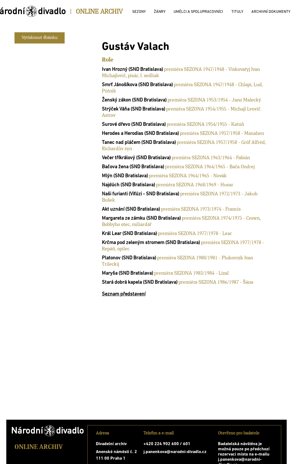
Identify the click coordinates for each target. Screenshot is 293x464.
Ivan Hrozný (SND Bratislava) (132, 69)
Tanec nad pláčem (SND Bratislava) (139, 142)
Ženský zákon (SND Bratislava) (134, 100)
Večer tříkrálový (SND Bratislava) (136, 158)
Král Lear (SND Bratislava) (129, 233)
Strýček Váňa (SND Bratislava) (133, 109)
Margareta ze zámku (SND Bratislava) (141, 218)
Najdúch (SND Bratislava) (128, 185)
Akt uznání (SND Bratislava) (131, 209)
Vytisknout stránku (40, 38)
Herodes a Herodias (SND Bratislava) (140, 133)
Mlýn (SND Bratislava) (125, 176)
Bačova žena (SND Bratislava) (133, 167)
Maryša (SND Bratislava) (127, 273)
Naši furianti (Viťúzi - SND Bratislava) (140, 194)
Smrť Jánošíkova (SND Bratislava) (137, 85)
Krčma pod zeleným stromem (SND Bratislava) (151, 242)
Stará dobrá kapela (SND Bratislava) (139, 282)
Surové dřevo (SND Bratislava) (134, 124)
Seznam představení (123, 294)
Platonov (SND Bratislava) (129, 258)
